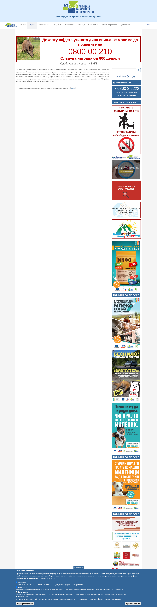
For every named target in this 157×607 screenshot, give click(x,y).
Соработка (70, 25)
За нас (23, 25)
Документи (57, 25)
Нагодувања (23, 595)
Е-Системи (93, 25)
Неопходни (22, 590)
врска (98, 79)
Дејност (32, 25)
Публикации (125, 25)
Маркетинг (22, 585)
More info (52, 581)
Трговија (81, 25)
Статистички (23, 600)
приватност (78, 570)
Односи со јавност (109, 25)
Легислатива (44, 25)
